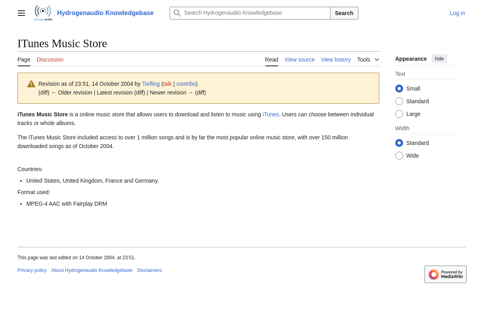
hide (439, 59)
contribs (186, 84)
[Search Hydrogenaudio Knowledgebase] (250, 13)
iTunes (270, 114)
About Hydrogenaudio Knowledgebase (91, 270)
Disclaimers (149, 270)
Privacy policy (31, 270)
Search (344, 13)
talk (167, 84)
